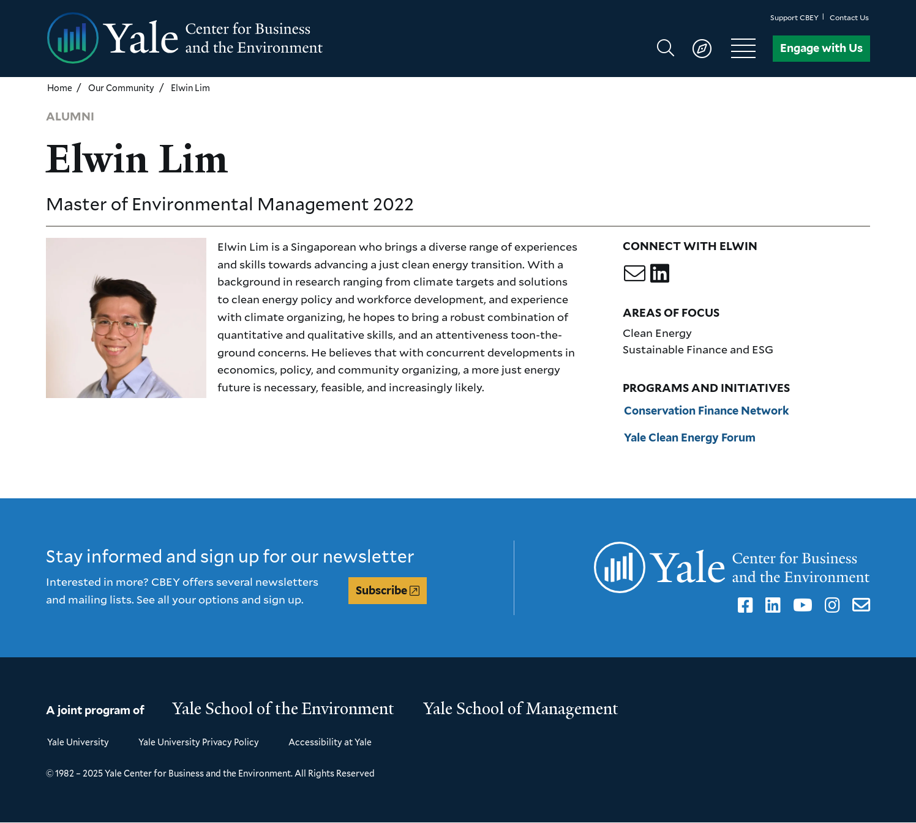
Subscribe (381, 590)
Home (59, 88)
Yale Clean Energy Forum (690, 437)
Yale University (78, 742)
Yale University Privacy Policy (198, 742)
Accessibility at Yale (330, 742)
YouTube (800, 605)
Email (859, 605)
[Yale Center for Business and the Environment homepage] (252, 38)
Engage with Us (821, 48)
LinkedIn (771, 605)
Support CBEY (794, 17)
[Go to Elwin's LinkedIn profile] (659, 273)
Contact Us (849, 17)
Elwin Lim (190, 88)
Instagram (830, 605)
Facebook (743, 605)
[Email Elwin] (635, 273)
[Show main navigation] (712, 48)
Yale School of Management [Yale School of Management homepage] (521, 708)
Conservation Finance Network (706, 410)
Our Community (121, 88)
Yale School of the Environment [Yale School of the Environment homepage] (283, 708)
